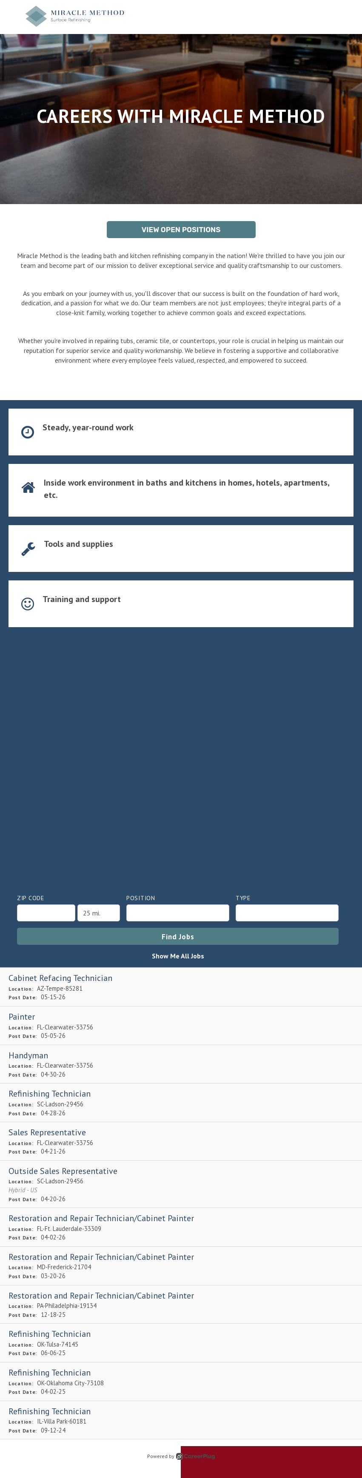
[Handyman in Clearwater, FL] (181, 1064)
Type (243, 898)
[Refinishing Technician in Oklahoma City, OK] (181, 1381)
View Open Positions (181, 229)
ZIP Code (30, 898)
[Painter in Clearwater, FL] (181, 1025)
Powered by (181, 1456)
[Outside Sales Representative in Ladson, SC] (181, 1184)
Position (140, 898)
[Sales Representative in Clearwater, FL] (181, 1141)
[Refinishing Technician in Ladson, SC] (181, 1102)
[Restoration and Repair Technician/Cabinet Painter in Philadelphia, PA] (181, 1304)
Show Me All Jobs (178, 956)
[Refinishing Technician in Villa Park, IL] (181, 1420)
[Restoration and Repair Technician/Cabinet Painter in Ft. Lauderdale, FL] (181, 1227)
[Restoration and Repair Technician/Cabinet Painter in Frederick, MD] (181, 1266)
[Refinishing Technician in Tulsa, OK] (181, 1343)
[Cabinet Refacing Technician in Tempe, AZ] (181, 987)
